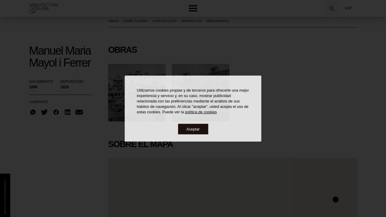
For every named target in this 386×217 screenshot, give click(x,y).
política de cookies (201, 111)
